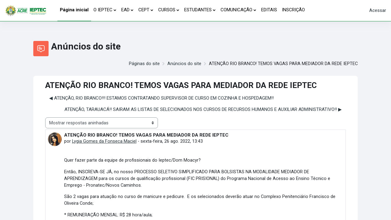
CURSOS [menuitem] (166, 10)
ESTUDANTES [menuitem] (198, 10)
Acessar (377, 10)
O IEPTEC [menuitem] (102, 10)
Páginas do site (143, 64)
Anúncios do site (183, 64)
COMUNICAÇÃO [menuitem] (236, 10)
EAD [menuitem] (125, 10)
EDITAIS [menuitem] (269, 10)
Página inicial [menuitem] (74, 10)
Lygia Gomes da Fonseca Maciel (104, 141)
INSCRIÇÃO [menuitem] (293, 10)
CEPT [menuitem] (143, 10)
